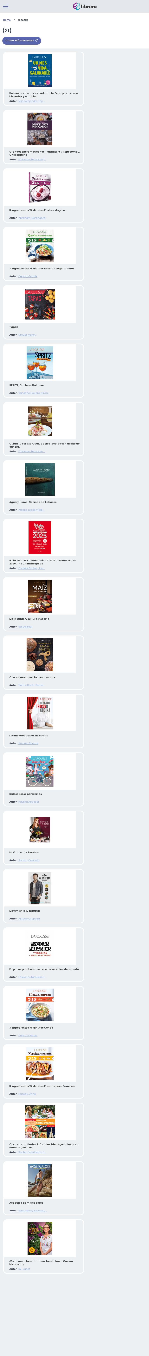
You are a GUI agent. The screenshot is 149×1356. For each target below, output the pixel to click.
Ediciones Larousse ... (28, 474)
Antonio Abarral (25, 784)
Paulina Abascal (25, 846)
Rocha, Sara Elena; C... (29, 1219)
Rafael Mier (22, 660)
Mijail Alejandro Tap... (28, 101)
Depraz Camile (24, 287)
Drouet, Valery (24, 349)
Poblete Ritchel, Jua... (28, 598)
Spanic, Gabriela (25, 908)
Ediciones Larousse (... (29, 163)
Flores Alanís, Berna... (28, 722)
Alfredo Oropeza (25, 971)
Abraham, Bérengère (28, 225)
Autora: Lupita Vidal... (28, 536)
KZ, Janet (20, 1343)
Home (7, 20)
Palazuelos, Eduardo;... (29, 1281)
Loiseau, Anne (23, 1157)
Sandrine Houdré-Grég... (30, 412)
